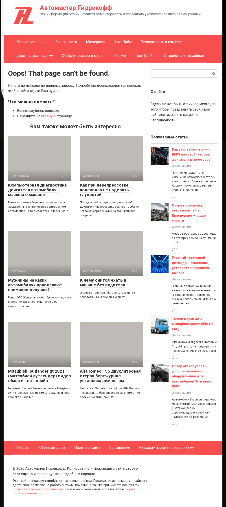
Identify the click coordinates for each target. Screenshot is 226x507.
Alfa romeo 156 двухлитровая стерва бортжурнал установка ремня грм (110, 376)
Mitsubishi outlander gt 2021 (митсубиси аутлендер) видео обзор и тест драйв (39, 376)
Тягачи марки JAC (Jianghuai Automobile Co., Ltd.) (193, 324)
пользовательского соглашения (37, 489)
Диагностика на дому (35, 55)
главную (48, 116)
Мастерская (95, 42)
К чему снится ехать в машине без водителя (103, 282)
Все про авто (66, 42)
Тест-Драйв (145, 55)
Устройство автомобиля (184, 55)
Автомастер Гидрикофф (76, 7)
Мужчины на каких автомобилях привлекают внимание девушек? (35, 285)
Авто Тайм (123, 42)
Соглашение (119, 447)
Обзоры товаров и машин (83, 55)
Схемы (120, 55)
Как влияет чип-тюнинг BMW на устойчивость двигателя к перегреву (191, 154)
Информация (181, 165)
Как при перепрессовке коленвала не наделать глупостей (104, 189)
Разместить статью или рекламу (166, 447)
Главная (23, 447)
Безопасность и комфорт (162, 42)
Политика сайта (87, 447)
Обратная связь (52, 447)
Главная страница (31, 42)
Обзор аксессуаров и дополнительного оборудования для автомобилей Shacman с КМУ (192, 376)
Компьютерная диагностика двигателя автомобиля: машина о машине (37, 189)
